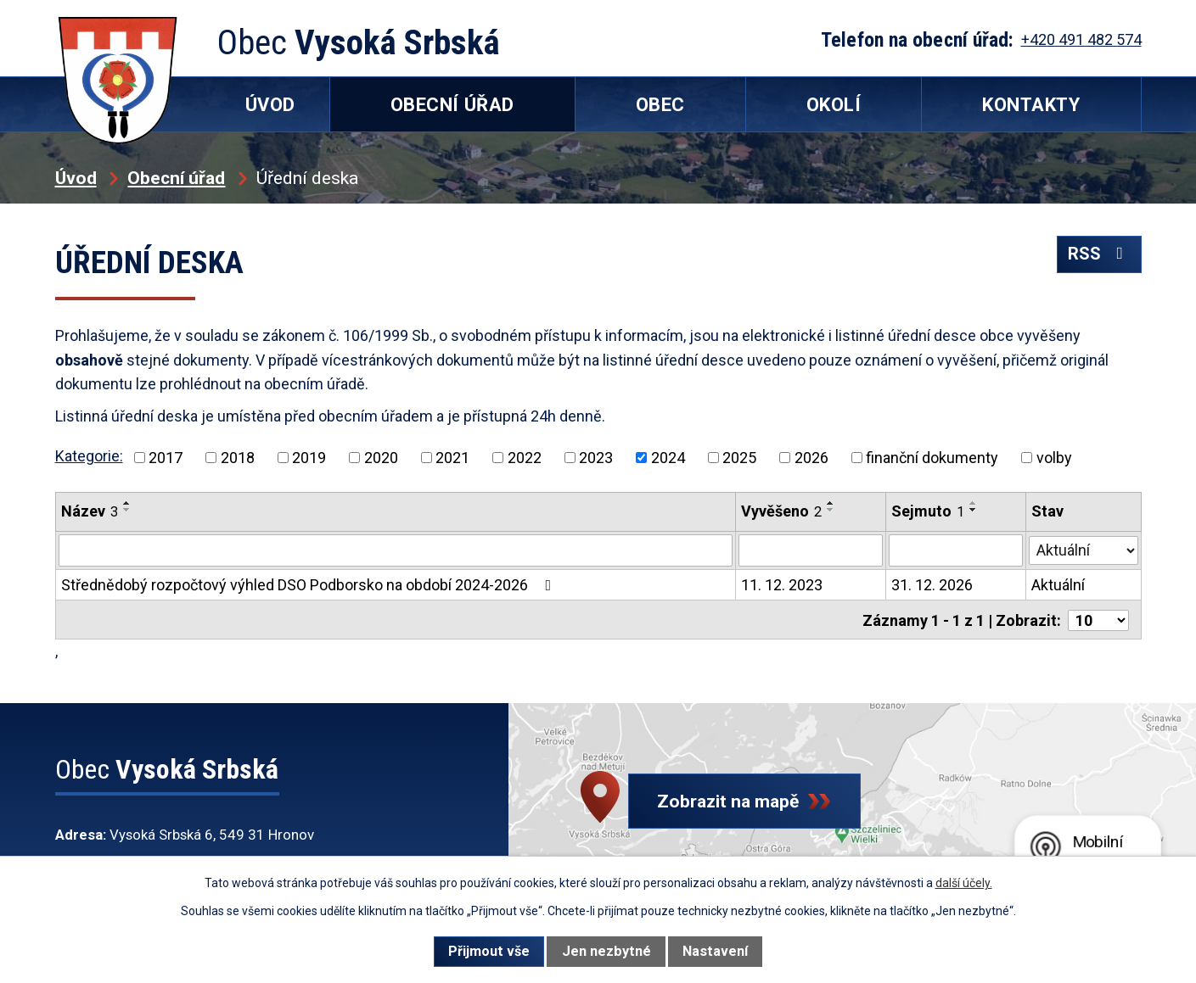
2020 (381, 457)
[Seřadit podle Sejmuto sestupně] (973, 509)
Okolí (834, 104)
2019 (309, 457)
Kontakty (1031, 104)
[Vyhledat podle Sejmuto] (956, 550)
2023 (596, 457)
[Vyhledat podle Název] (396, 550)
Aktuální (1058, 585)
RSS (1097, 257)
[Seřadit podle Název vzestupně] (127, 503)
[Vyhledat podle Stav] (1083, 548)
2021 (452, 457)
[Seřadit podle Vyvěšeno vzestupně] (831, 503)
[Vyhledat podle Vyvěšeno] (810, 550)
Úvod (76, 177)
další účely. (963, 883)
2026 (811, 457)
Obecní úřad (176, 177)
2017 (165, 457)
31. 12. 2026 (932, 585)
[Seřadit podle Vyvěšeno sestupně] (831, 509)
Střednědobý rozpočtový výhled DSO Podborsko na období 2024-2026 (310, 585)
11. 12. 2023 (782, 585)
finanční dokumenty (932, 457)
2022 (525, 457)
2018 (238, 457)
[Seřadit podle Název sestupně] (127, 509)
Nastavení (715, 951)
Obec (660, 104)
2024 (668, 457)
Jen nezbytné (606, 951)
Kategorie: (89, 456)
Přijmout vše (489, 951)
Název (89, 511)
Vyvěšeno (781, 511)
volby (1054, 457)
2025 (739, 457)
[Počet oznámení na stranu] (1098, 618)
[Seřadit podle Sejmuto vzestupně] (973, 503)
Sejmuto (927, 511)
